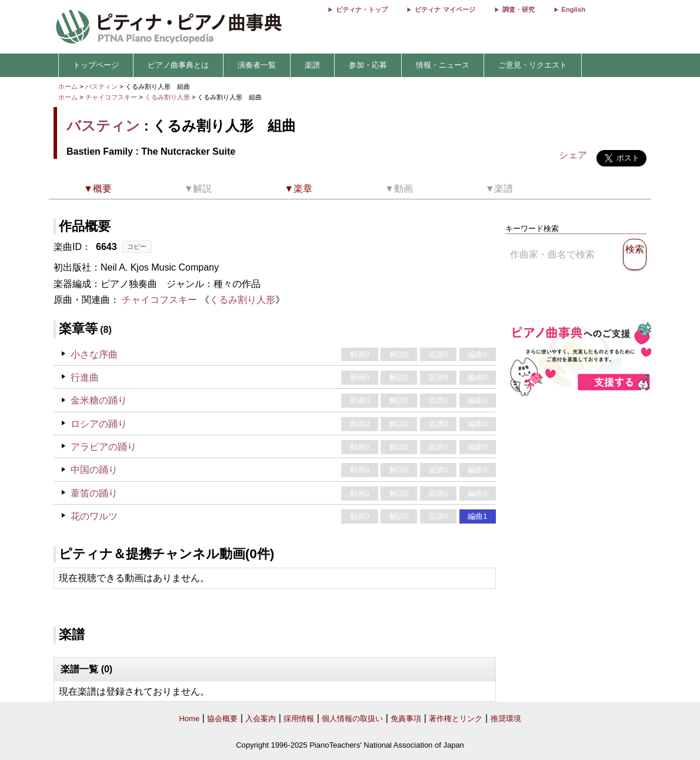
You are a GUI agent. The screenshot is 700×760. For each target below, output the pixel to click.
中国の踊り (94, 470)
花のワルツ (94, 516)
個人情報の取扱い (352, 718)
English (573, 9)
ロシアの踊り (99, 424)
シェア (573, 155)
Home (189, 718)
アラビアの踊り (103, 447)
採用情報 (299, 718)
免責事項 (406, 718)
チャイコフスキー (111, 97)
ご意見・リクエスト (532, 65)
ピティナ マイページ (445, 9)
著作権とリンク (455, 718)
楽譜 (312, 65)
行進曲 (85, 377)
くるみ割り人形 (168, 97)
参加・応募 (368, 65)
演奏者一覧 (257, 65)
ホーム (68, 86)
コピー (136, 246)
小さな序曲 (94, 354)
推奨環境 (506, 718)
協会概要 (222, 718)
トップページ (96, 65)
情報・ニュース (442, 65)
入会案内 (260, 718)
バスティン (101, 86)
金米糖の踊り (99, 400)
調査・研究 (518, 9)
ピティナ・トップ (362, 9)
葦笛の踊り (94, 493)
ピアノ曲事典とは (178, 65)
